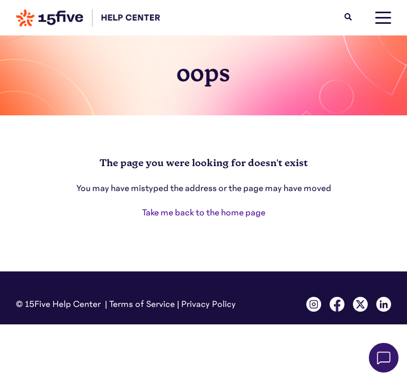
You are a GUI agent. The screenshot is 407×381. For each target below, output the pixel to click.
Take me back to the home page (204, 212)
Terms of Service (142, 304)
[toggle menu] (383, 18)
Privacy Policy (208, 304)
